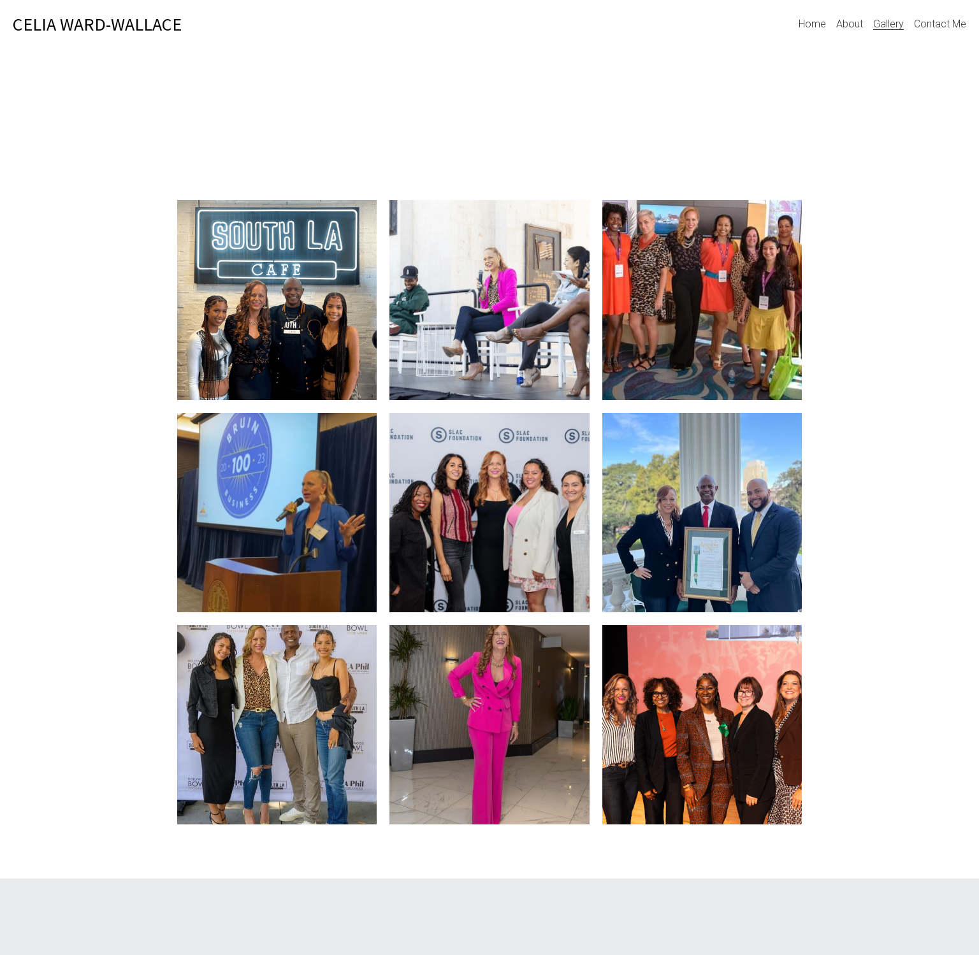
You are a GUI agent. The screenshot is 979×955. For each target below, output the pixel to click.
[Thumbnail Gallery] (277, 299)
